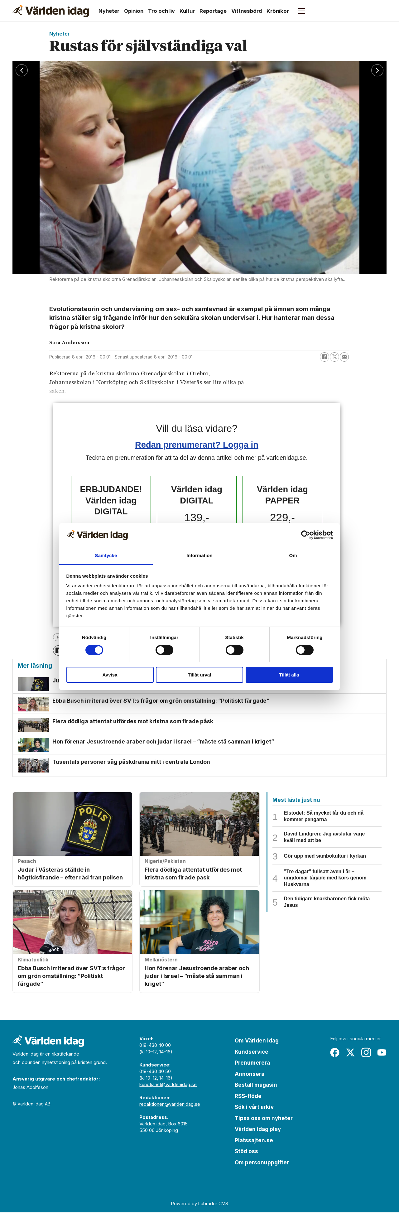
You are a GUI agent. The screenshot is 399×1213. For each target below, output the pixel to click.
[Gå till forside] (50, 11)
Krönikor (278, 11)
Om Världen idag (257, 1041)
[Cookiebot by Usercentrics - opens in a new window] (305, 535)
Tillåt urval (199, 674)
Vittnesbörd (246, 11)
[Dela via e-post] (344, 357)
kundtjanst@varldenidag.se (168, 1085)
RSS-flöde (248, 1096)
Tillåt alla (289, 674)
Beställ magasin (256, 1085)
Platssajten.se (254, 1141)
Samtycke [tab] (106, 555)
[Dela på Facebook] (324, 357)
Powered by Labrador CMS (199, 1203)
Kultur (187, 11)
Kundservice (251, 1052)
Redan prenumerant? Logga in (196, 445)
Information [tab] (199, 555)
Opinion (133, 11)
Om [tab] (293, 555)
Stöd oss (246, 1152)
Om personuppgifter (262, 1163)
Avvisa (110, 674)
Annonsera (249, 1074)
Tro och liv (161, 11)
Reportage (213, 11)
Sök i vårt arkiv (254, 1108)
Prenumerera (252, 1063)
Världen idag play (258, 1130)
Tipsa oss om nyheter (264, 1118)
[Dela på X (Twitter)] (334, 357)
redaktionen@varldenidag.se (169, 1105)
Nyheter (109, 11)
